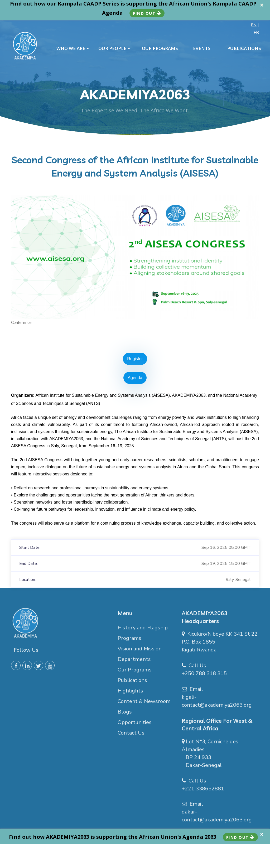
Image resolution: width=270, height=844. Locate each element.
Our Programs (135, 672)
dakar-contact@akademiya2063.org (217, 818)
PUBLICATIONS (244, 48)
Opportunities (135, 724)
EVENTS (201, 48)
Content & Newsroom (144, 703)
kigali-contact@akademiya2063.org (217, 703)
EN (254, 25)
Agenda (135, 377)
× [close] (261, 5)
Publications (132, 682)
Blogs (125, 714)
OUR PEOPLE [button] (114, 48)
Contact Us (131, 735)
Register (135, 358)
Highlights (130, 693)
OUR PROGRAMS (160, 48)
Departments (134, 661)
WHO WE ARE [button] (72, 48)
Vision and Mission (140, 651)
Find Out (147, 13)
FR (256, 33)
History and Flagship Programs (143, 635)
